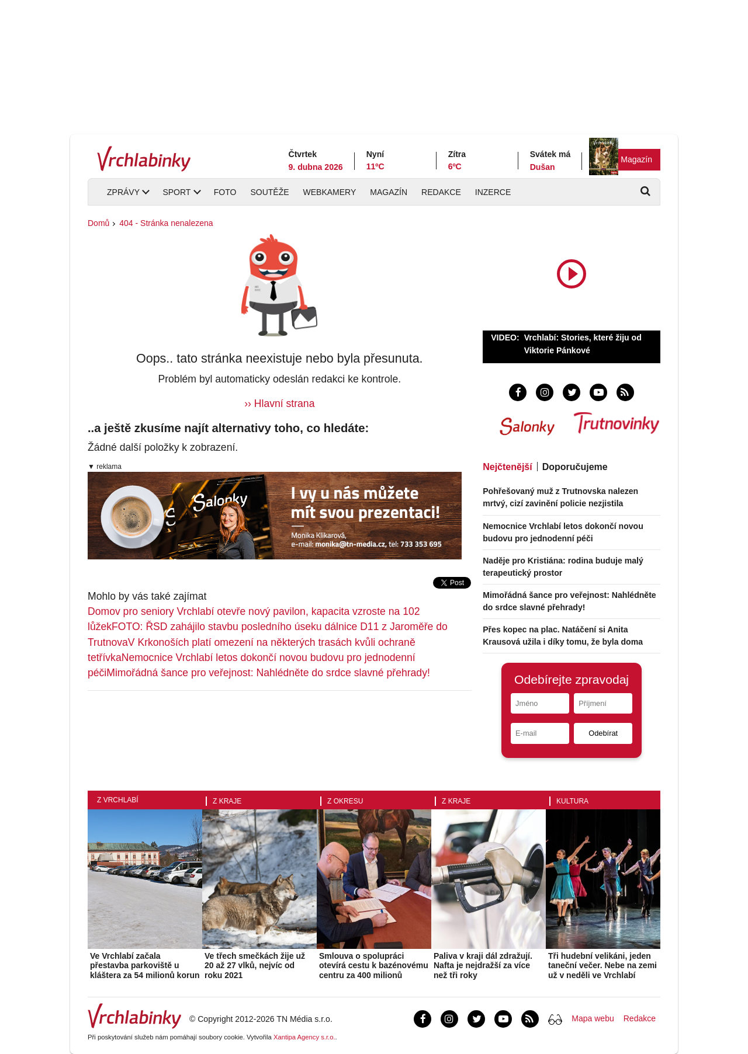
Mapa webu (593, 1018)
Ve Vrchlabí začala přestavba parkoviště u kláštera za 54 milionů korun (145, 965)
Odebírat (603, 733)
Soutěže (269, 192)
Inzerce (493, 192)
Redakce (441, 192)
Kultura (572, 801)
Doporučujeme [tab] (575, 467)
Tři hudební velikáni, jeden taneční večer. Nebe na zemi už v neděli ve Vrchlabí (602, 965)
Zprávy (123, 192)
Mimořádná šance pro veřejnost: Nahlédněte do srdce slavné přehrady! (268, 673)
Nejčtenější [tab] (507, 467)
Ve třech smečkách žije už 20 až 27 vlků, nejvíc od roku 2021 (255, 965)
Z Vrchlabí (117, 800)
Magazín (636, 159)
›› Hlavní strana (279, 403)
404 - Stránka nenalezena (166, 223)
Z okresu (345, 801)
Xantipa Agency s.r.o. (304, 1037)
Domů (98, 223)
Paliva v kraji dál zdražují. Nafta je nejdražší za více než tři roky (483, 965)
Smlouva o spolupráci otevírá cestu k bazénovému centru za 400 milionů (373, 965)
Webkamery (329, 192)
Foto (225, 192)
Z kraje (227, 801)
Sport (176, 192)
